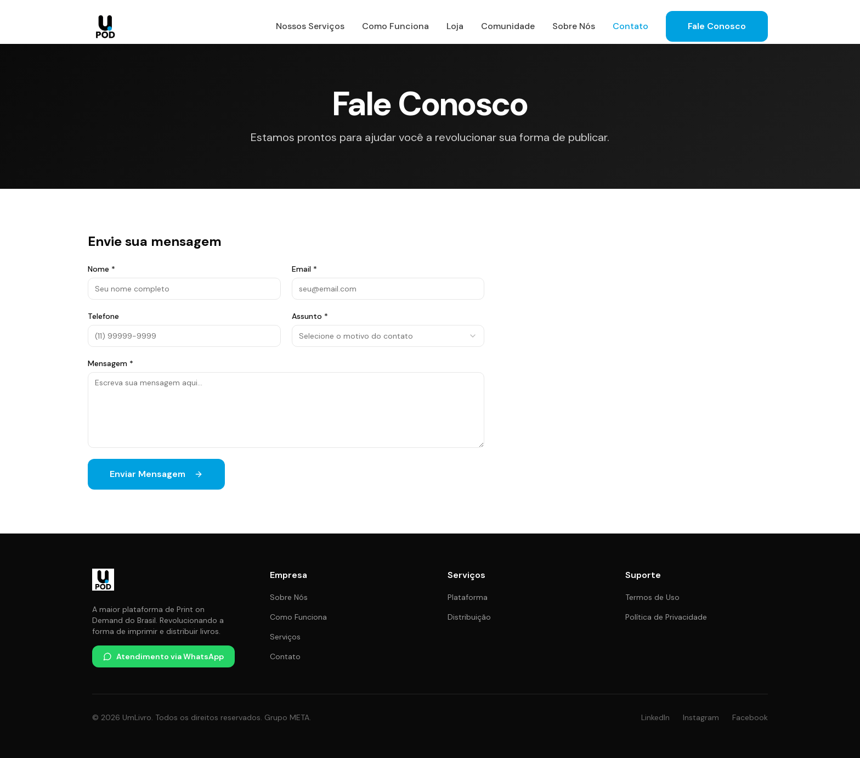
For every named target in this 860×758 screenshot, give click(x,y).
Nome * (101, 269)
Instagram (701, 717)
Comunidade (508, 26)
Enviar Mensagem (156, 474)
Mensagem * (110, 363)
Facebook (750, 717)
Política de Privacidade (666, 617)
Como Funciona (395, 26)
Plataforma (468, 597)
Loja (454, 26)
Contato (630, 26)
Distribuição (469, 617)
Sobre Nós (573, 26)
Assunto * (310, 316)
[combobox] (388, 336)
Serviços (285, 637)
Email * (304, 269)
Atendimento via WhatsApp (163, 656)
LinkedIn (655, 717)
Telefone (103, 316)
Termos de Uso (652, 597)
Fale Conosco (717, 26)
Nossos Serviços (310, 26)
